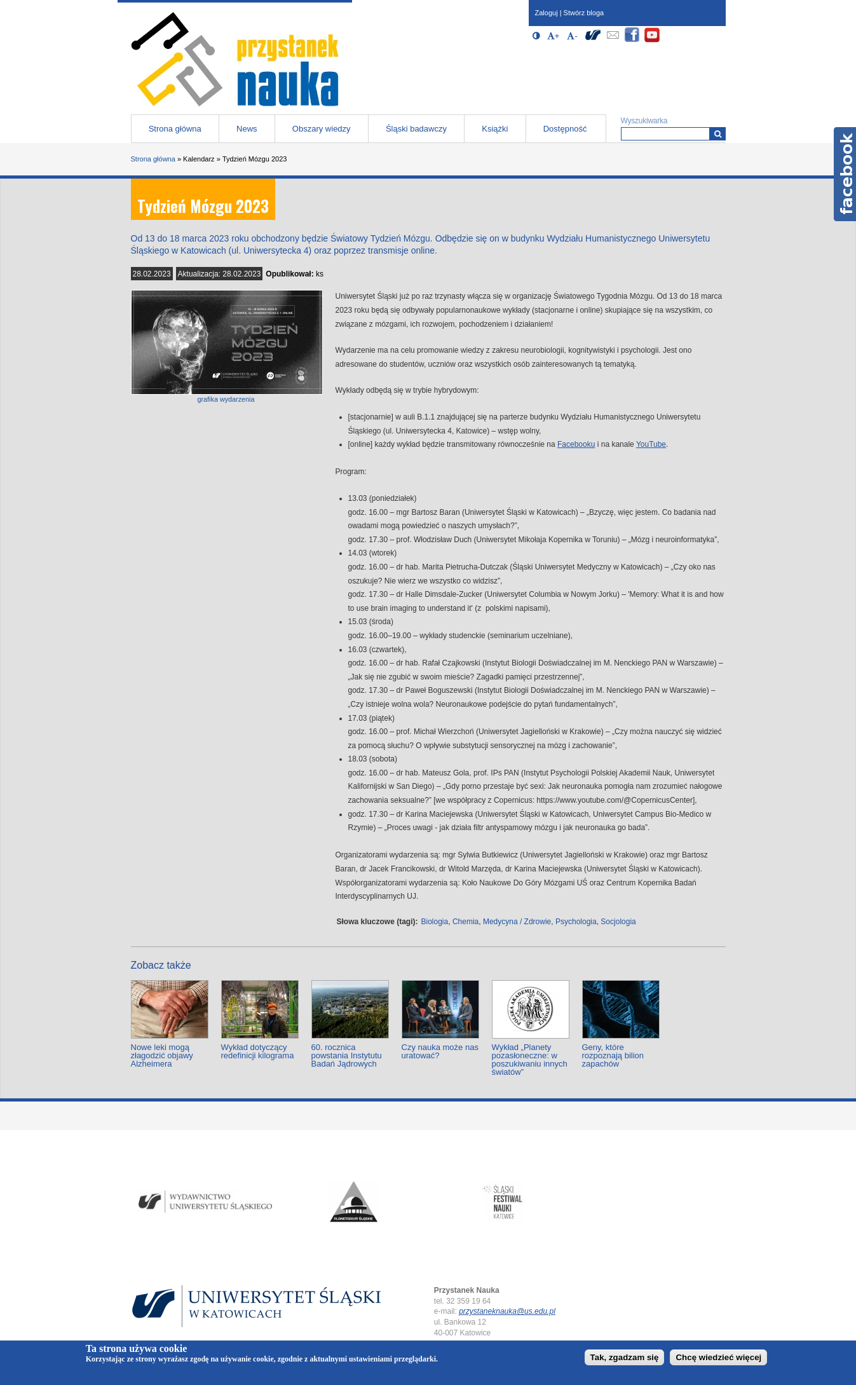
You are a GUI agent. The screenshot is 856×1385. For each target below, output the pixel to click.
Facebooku (576, 444)
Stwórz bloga (584, 13)
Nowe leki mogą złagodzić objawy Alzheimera (162, 1055)
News (246, 128)
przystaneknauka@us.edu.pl (507, 1311)
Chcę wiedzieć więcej (718, 1357)
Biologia (435, 921)
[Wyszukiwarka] (718, 133)
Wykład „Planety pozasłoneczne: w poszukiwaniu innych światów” (529, 1059)
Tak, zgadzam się (624, 1357)
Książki (495, 128)
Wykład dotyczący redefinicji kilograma (257, 1051)
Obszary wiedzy (321, 128)
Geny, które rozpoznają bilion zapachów (613, 1055)
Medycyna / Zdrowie (517, 921)
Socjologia (618, 921)
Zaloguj (546, 13)
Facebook (845, 174)
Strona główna (175, 128)
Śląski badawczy (416, 128)
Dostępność (565, 128)
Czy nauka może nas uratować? (440, 1051)
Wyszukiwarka (644, 120)
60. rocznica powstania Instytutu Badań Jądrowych (346, 1055)
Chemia (465, 921)
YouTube (651, 444)
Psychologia (576, 921)
